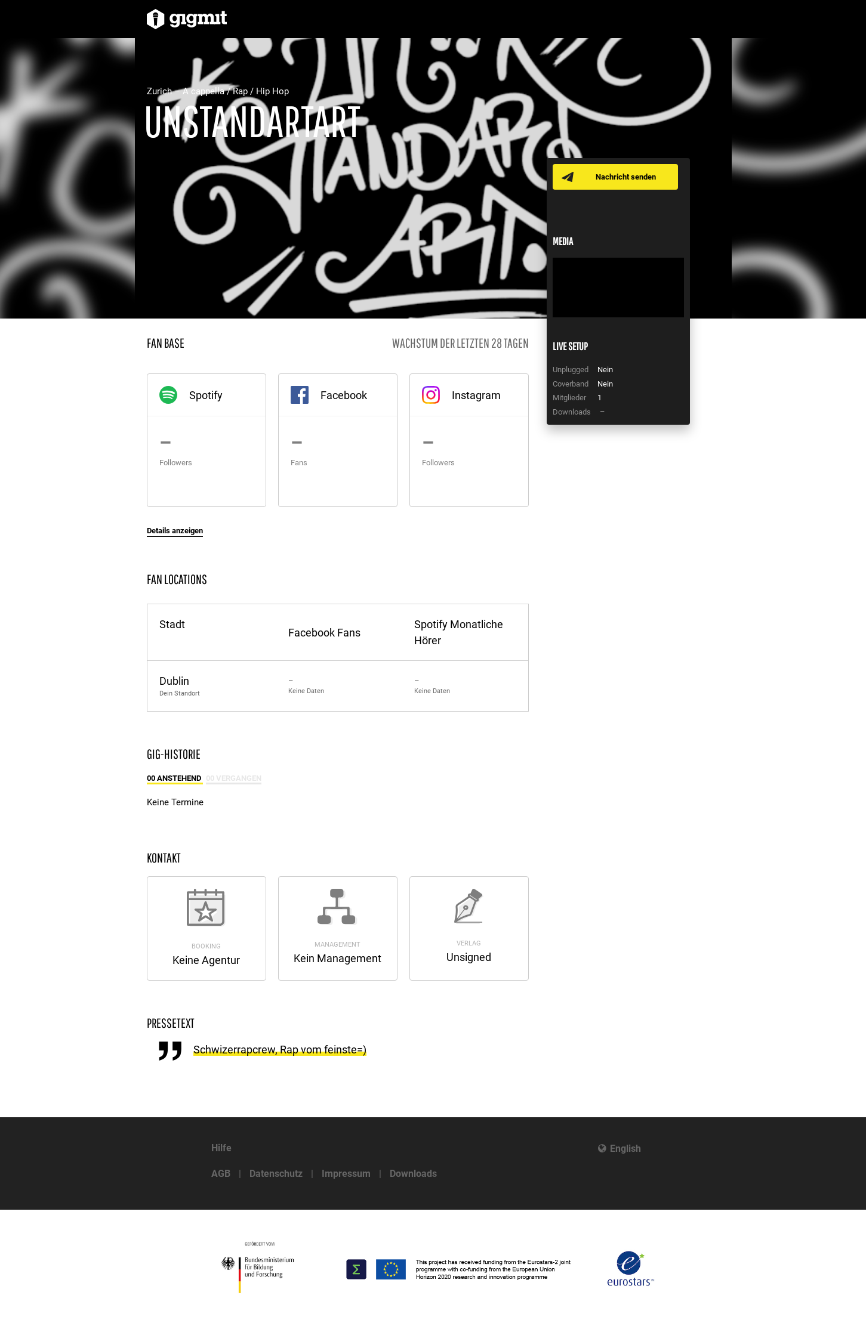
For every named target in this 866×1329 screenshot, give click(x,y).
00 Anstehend (175, 778)
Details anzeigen (175, 530)
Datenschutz (276, 1173)
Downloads (413, 1173)
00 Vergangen (233, 778)
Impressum (346, 1173)
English (625, 1148)
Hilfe (221, 1148)
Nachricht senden (626, 176)
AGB (220, 1173)
